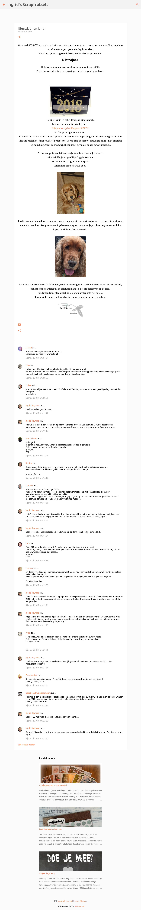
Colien (28, 385)
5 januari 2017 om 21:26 (37, 650)
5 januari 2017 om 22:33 (37, 721)
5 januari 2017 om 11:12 (37, 413)
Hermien (29, 568)
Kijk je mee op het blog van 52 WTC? (70, 128)
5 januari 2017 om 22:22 (37, 705)
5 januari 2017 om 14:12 (37, 478)
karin (28, 543)
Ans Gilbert (31, 438)
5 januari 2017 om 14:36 (37, 503)
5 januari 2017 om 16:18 (37, 560)
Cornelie (29, 485)
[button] (19, 37)
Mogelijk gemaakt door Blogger (70, 901)
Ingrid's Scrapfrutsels (27, 4)
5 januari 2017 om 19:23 (37, 625)
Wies (28, 633)
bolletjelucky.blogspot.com (38, 693)
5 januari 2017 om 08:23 (37, 378)
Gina (28, 365)
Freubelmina (31, 675)
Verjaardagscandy (47, 873)
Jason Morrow (79, 906)
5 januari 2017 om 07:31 (37, 358)
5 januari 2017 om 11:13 (37, 431)
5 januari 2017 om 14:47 (37, 520)
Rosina (29, 463)
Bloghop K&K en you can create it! (53, 785)
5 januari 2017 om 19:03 (37, 585)
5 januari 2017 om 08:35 (37, 398)
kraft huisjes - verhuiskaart (50, 829)
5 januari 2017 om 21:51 (37, 685)
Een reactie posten (26, 745)
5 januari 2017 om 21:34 (37, 668)
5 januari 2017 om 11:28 (37, 455)
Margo (29, 348)
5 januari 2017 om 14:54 (37, 536)
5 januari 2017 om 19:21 (37, 605)
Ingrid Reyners (32, 405)
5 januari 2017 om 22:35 (37, 738)
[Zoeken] (51, 4)
